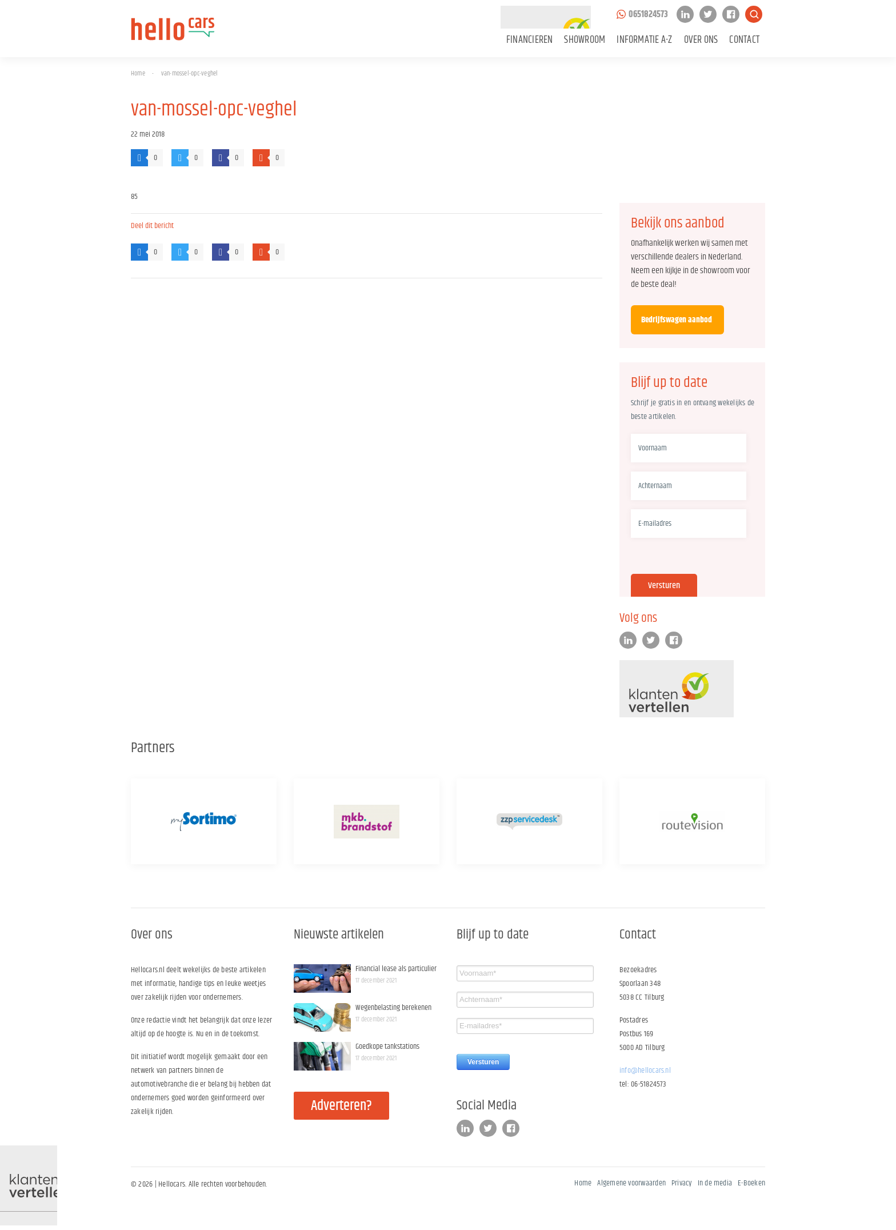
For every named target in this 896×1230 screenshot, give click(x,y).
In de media (715, 1183)
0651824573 (648, 14)
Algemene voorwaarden (631, 1183)
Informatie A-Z (644, 40)
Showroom (584, 40)
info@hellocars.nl (645, 1070)
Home (138, 73)
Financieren (529, 40)
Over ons (701, 40)
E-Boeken (751, 1183)
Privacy (681, 1183)
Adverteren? (341, 1106)
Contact (744, 40)
